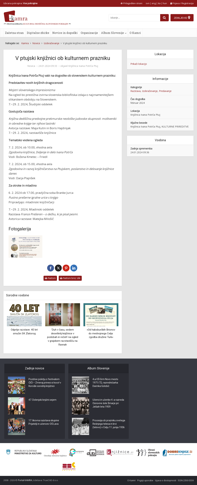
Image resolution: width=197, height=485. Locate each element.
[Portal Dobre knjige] (177, 452)
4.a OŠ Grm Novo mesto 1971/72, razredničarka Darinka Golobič (105, 382)
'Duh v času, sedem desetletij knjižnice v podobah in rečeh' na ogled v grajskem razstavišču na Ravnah (62, 337)
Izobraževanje (150, 91)
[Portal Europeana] (76, 452)
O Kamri (135, 33)
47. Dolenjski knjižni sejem (42, 399)
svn (148, 3)
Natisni (50, 278)
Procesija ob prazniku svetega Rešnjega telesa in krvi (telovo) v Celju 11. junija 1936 (109, 424)
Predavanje (165, 91)
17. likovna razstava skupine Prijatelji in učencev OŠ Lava (44, 422)
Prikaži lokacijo (138, 63)
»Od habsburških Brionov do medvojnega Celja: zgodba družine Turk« (101, 333)
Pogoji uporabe (145, 480)
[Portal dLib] (95, 452)
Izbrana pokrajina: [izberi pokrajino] (20, 3)
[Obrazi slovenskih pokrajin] (148, 452)
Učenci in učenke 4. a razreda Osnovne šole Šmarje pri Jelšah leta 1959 (108, 403)
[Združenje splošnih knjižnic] (68, 466)
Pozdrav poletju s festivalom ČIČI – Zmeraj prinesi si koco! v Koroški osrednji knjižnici (45, 382)
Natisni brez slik (70, 278)
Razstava (135, 91)
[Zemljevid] (182, 17)
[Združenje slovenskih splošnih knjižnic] (120, 452)
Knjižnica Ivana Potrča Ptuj (83, 66)
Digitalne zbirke (38, 33)
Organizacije (89, 33)
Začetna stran (14, 33)
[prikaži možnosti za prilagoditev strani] (131, 3)
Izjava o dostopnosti (165, 480)
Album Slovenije (112, 33)
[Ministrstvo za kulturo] (23, 452)
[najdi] (164, 17)
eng (154, 3)
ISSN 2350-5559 (186, 480)
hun (165, 3)
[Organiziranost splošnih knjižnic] (55, 452)
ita (159, 3)
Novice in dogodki (65, 33)
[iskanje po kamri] (134, 17)
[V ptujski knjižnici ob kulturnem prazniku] (25, 246)
